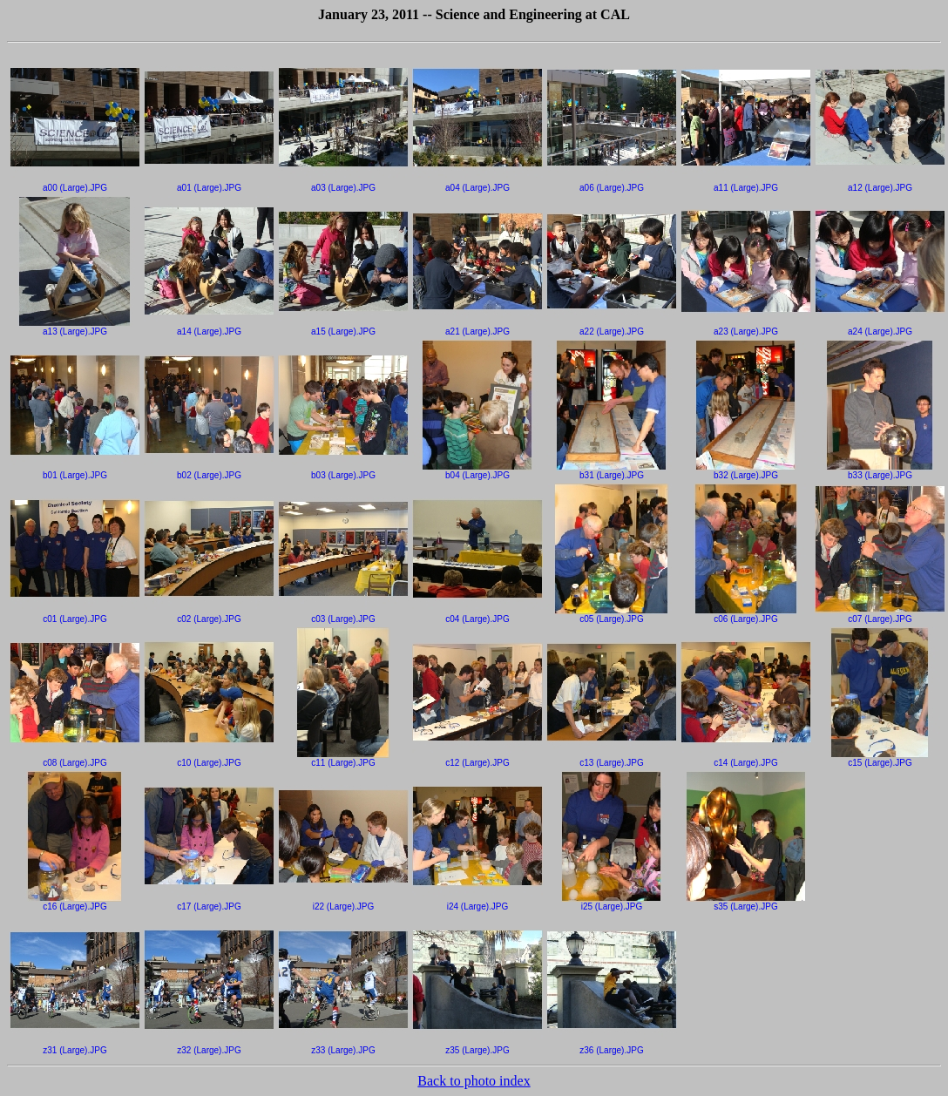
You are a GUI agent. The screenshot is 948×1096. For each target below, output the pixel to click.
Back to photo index (473, 1080)
